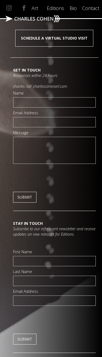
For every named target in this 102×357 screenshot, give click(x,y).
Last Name (22, 271)
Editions (55, 8)
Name (18, 93)
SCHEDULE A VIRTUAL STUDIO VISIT (54, 38)
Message (21, 132)
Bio (73, 8)
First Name (22, 251)
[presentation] (54, 177)
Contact (90, 8)
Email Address (25, 112)
